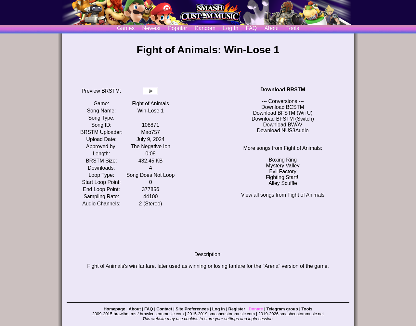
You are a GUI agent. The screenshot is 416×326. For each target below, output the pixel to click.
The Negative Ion (150, 146)
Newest (151, 28)
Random (205, 28)
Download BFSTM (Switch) (283, 119)
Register (236, 308)
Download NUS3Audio (282, 130)
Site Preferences (192, 308)
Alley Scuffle (282, 183)
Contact (164, 308)
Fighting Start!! (283, 177)
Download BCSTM (282, 107)
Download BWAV (283, 124)
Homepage (114, 308)
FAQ (251, 28)
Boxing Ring (283, 160)
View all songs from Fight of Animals (283, 195)
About (271, 28)
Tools (292, 28)
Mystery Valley (283, 165)
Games (126, 28)
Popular (177, 28)
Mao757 (150, 132)
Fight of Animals (150, 103)
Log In (218, 308)
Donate (256, 308)
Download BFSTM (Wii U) (282, 113)
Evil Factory (282, 171)
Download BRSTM (282, 89)
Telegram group (282, 308)
